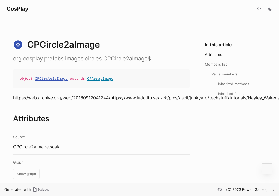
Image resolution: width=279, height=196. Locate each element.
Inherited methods (233, 84)
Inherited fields (231, 93)
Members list (216, 64)
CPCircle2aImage (51, 78)
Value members (224, 74)
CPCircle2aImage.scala (36, 146)
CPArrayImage (100, 78)
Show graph (26, 174)
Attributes (213, 54)
